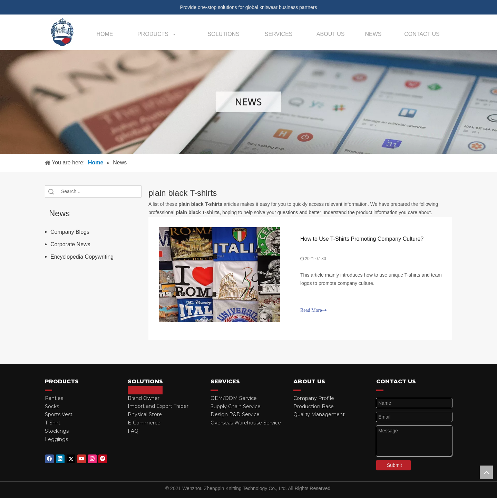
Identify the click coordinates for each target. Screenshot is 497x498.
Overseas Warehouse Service (246, 423)
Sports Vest (58, 414)
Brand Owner (143, 398)
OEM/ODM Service (234, 398)
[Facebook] (49, 458)
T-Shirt (52, 423)
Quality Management (319, 414)
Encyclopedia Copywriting (82, 257)
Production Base (313, 406)
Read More (313, 310)
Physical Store (145, 414)
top (486, 472)
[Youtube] (81, 458)
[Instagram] (92, 458)
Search (51, 191)
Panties (54, 398)
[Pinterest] (102, 458)
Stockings (57, 431)
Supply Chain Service (236, 406)
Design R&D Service (235, 414)
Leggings (56, 439)
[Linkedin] (60, 458)
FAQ (133, 431)
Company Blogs (69, 232)
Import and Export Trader (158, 406)
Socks (52, 406)
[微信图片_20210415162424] (248, 102)
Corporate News (70, 244)
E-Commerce (144, 423)
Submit (394, 465)
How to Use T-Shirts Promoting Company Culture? (361, 239)
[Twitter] (71, 458)
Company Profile (313, 398)
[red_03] (48, 390)
